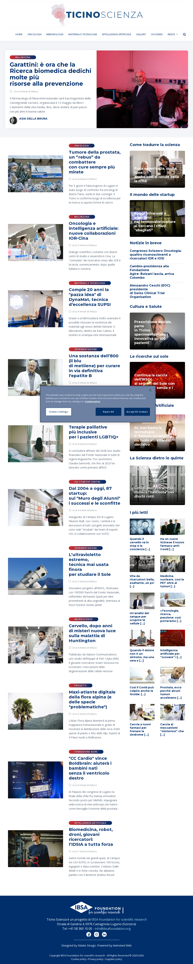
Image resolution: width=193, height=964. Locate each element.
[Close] (150, 390)
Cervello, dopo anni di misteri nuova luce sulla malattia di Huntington (92, 633)
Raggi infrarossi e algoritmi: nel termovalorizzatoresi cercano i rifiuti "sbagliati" (155, 221)
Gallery (141, 34)
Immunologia (54, 34)
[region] (98, 404)
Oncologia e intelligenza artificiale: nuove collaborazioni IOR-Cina (94, 231)
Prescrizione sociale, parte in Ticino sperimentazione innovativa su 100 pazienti (153, 332)
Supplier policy (113, 959)
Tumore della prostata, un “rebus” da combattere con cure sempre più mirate (95, 162)
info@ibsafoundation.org (113, 928)
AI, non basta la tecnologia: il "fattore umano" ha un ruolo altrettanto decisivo (153, 436)
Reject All (108, 411)
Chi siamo (157, 34)
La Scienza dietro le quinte (156, 458)
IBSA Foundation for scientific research (119, 919)
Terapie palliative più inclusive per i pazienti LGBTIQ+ (94, 432)
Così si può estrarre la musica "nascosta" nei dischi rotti (154, 492)
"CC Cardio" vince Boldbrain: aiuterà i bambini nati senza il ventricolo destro (90, 768)
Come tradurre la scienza (155, 144)
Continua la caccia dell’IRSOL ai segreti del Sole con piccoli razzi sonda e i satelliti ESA (154, 383)
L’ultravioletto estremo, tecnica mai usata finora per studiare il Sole (90, 564)
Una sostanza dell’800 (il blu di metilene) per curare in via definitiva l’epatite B (94, 365)
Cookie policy (78, 959)
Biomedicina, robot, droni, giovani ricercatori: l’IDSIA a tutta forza (91, 837)
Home (20, 34)
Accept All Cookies (137, 411)
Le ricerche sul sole (149, 356)
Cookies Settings (58, 411)
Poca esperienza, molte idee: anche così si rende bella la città (156, 174)
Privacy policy (95, 959)
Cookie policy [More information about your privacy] (92, 401)
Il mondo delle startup (152, 194)
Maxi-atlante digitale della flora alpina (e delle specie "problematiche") (92, 699)
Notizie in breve (146, 243)
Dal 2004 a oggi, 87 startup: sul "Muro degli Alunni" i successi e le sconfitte (94, 496)
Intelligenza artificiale (116, 34)
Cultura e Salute (146, 306)
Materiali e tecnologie (82, 34)
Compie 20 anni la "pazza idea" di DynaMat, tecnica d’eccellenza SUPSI (90, 297)
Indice (172, 34)
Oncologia (34, 34)
